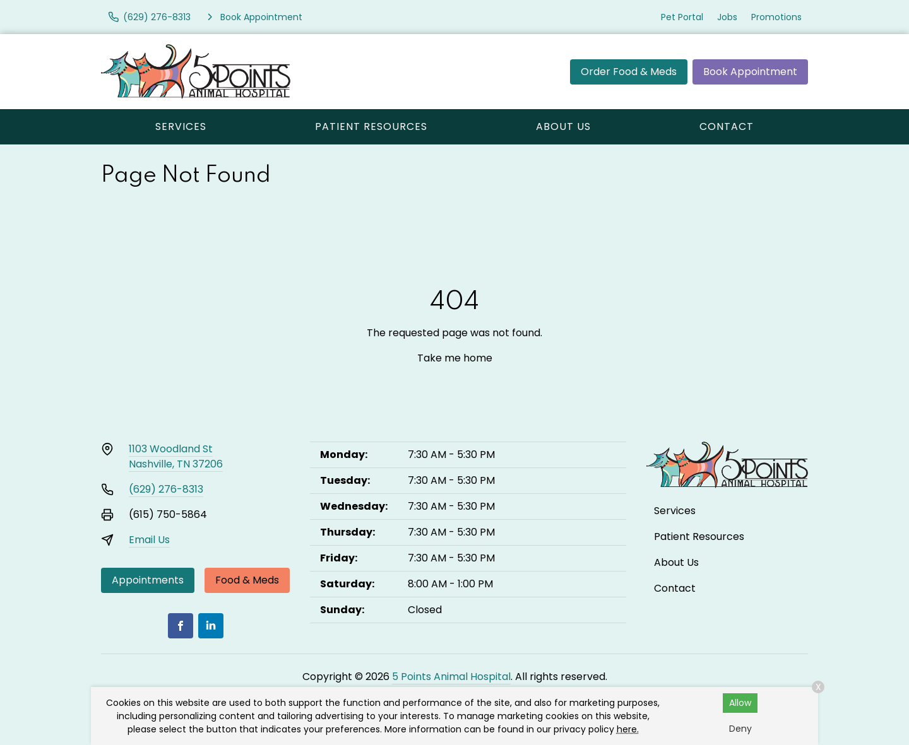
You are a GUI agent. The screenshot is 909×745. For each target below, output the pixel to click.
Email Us (149, 539)
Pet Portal (682, 17)
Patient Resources (371, 126)
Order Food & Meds (629, 71)
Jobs (727, 17)
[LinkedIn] (210, 625)
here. (628, 729)
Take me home (454, 358)
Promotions (776, 17)
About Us (563, 126)
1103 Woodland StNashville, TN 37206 (176, 456)
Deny (740, 728)
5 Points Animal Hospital (451, 676)
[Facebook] (180, 625)
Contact (726, 126)
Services (180, 126)
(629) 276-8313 (166, 489)
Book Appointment (750, 71)
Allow (740, 702)
